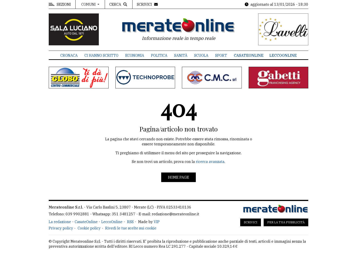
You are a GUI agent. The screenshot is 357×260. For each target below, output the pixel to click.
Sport (221, 55)
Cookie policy (89, 228)
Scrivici (250, 222)
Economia (134, 55)
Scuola (201, 55)
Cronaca (69, 55)
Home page (178, 177)
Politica (159, 55)
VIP (157, 221)
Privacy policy (61, 228)
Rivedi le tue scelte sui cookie (130, 228)
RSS (130, 221)
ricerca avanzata (210, 161)
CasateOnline (248, 55)
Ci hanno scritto (101, 55)
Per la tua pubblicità (286, 222)
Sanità (180, 55)
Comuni (89, 4)
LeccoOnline (283, 55)
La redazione (60, 221)
